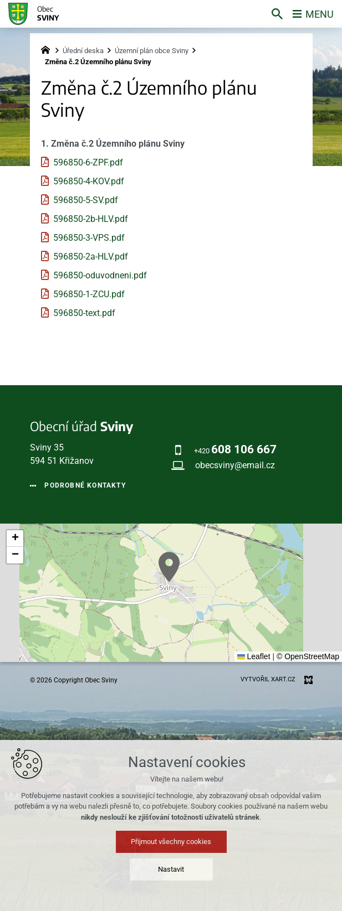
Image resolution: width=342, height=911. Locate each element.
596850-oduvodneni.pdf (100, 275)
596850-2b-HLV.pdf (90, 219)
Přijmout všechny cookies (171, 841)
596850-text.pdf (84, 313)
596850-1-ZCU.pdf (89, 294)
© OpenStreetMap (308, 656)
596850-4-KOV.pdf (88, 181)
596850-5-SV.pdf (85, 200)
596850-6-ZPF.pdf (88, 162)
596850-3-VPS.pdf (89, 237)
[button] (169, 567)
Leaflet (253, 656)
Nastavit (171, 869)
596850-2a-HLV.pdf (90, 256)
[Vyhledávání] (277, 13)
